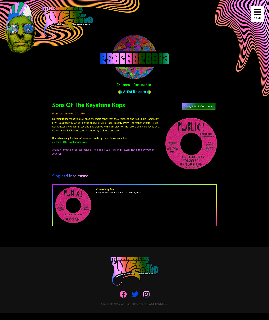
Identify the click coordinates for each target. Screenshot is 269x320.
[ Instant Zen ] (143, 84)
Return (123, 84)
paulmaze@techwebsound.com (69, 141)
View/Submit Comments (198, 106)
